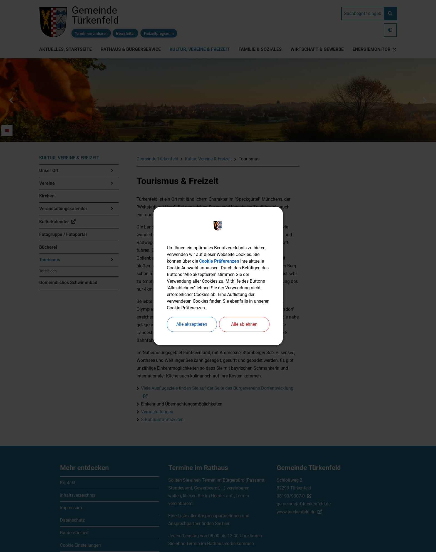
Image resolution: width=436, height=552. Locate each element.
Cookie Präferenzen (219, 261)
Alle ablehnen (244, 324)
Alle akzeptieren (191, 324)
